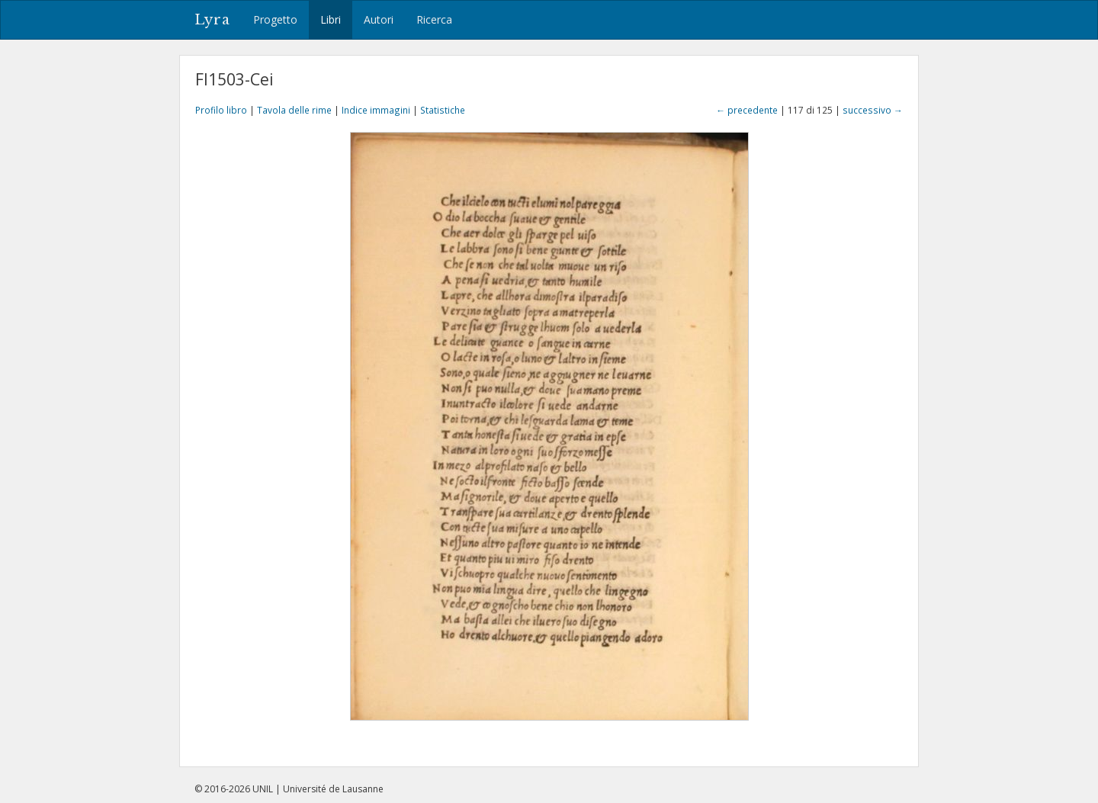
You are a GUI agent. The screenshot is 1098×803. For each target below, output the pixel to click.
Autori (378, 19)
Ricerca (434, 19)
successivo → (873, 110)
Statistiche (442, 110)
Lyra (212, 19)
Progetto (275, 19)
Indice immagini (376, 110)
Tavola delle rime (294, 110)
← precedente (747, 110)
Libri (330, 19)
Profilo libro (221, 110)
